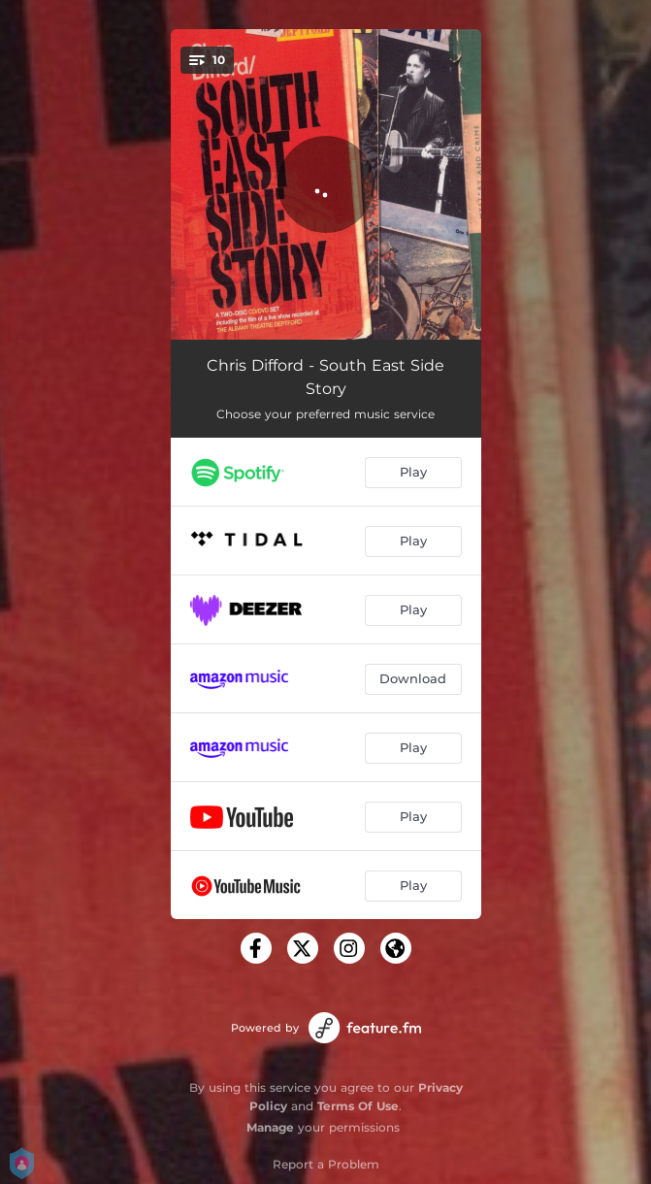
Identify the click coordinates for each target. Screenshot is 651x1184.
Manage (270, 1127)
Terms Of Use (358, 1106)
